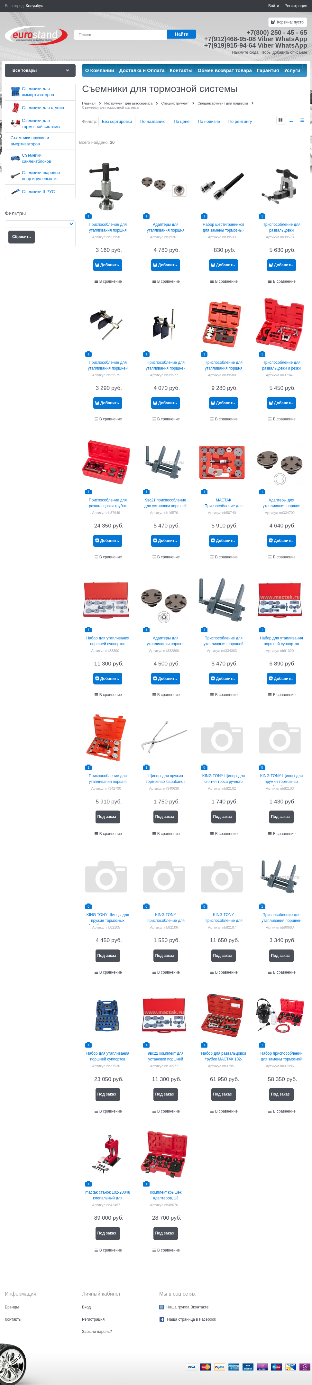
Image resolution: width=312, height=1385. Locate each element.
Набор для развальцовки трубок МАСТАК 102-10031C (223, 1059)
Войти (273, 6)
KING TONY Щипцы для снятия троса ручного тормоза (223, 782)
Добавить (109, 265)
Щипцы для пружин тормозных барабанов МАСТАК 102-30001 (165, 782)
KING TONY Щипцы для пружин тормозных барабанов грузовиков (108, 921)
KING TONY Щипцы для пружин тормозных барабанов (281, 782)
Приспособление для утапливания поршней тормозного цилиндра (281, 921)
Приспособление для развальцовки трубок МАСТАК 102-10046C (108, 506)
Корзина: (290, 22)
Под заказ (106, 816)
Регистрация (296, 6)
